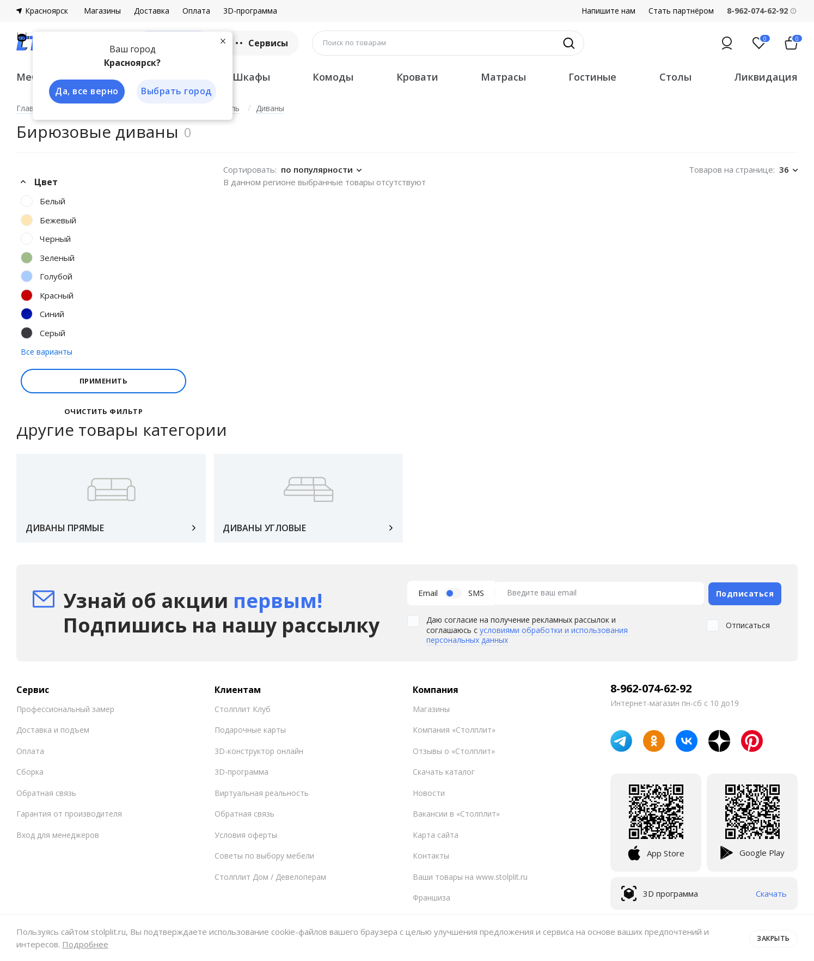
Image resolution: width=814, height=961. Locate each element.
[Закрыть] (223, 40)
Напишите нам (608, 11)
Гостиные (592, 76)
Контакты (431, 858)
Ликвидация (766, 76)
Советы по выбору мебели (264, 858)
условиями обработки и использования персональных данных (527, 637)
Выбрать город (176, 92)
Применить (103, 381)
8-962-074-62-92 (650, 690)
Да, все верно (85, 92)
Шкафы (251, 76)
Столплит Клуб (243, 710)
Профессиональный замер (65, 710)
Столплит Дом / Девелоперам (270, 878)
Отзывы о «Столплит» (454, 752)
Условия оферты (246, 836)
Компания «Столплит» (454, 732)
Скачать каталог (444, 774)
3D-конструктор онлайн (259, 752)
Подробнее (85, 944)
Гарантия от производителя (69, 816)
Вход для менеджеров (57, 836)
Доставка (151, 11)
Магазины (102, 11)
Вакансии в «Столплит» (456, 816)
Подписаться (745, 596)
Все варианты (46, 351)
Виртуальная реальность (262, 794)
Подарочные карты (250, 732)
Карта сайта (435, 836)
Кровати (417, 76)
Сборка (30, 774)
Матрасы (503, 76)
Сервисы (260, 43)
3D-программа (250, 11)
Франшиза (431, 900)
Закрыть (771, 937)
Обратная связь (46, 794)
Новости (429, 794)
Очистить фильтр (103, 411)
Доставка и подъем (52, 732)
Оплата (196, 11)
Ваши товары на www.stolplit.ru (470, 878)
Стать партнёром (681, 11)
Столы (675, 76)
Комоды (333, 76)
